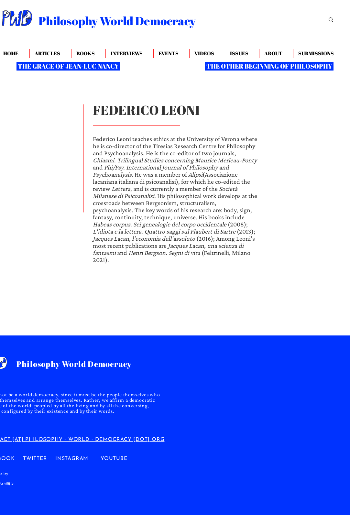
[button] (276, 53)
